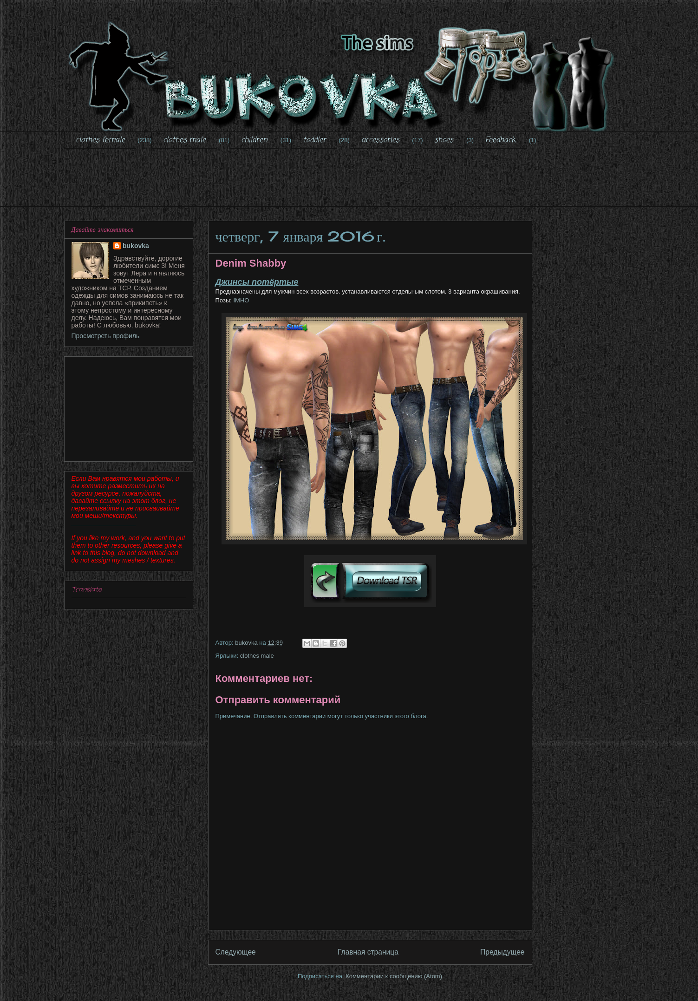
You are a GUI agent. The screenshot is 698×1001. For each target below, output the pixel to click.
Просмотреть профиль (106, 336)
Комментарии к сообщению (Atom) (394, 976)
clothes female (100, 140)
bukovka (136, 245)
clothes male (184, 140)
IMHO (240, 300)
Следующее (235, 952)
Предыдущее (502, 952)
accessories (380, 140)
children (254, 140)
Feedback (500, 140)
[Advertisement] (349, 183)
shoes (443, 140)
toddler (314, 140)
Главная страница (368, 952)
